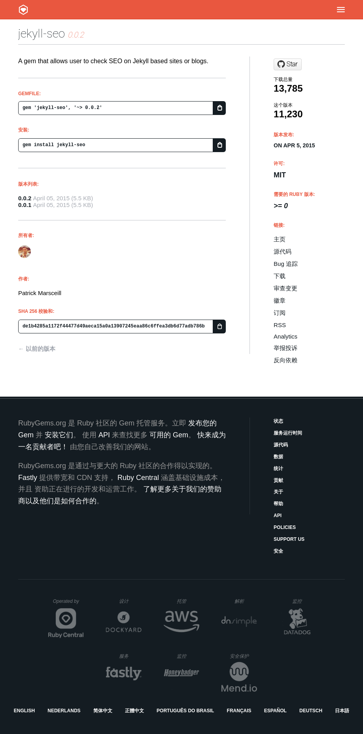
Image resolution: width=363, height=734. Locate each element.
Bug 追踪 (286, 263)
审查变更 (285, 288)
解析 (245, 601)
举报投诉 (285, 347)
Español (275, 710)
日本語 (342, 710)
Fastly (27, 478)
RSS (280, 325)
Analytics (285, 336)
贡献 (278, 480)
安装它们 (59, 435)
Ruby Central (138, 478)
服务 (130, 656)
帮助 (278, 503)
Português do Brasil (185, 710)
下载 (279, 276)
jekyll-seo (41, 33)
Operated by (68, 604)
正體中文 (134, 710)
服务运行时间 (288, 433)
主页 (279, 239)
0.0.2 (24, 198)
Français (239, 710)
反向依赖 (285, 360)
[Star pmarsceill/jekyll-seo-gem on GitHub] (288, 64)
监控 (303, 601)
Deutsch (310, 710)
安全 (278, 551)
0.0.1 (24, 204)
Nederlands (63, 710)
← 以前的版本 (36, 348)
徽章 (279, 300)
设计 (130, 601)
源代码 (282, 251)
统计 (278, 468)
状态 (278, 421)
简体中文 (102, 710)
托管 (187, 601)
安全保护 (243, 656)
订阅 (279, 312)
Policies (285, 527)
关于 (278, 492)
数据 (278, 456)
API (278, 515)
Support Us (289, 539)
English (24, 710)
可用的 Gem (168, 435)
